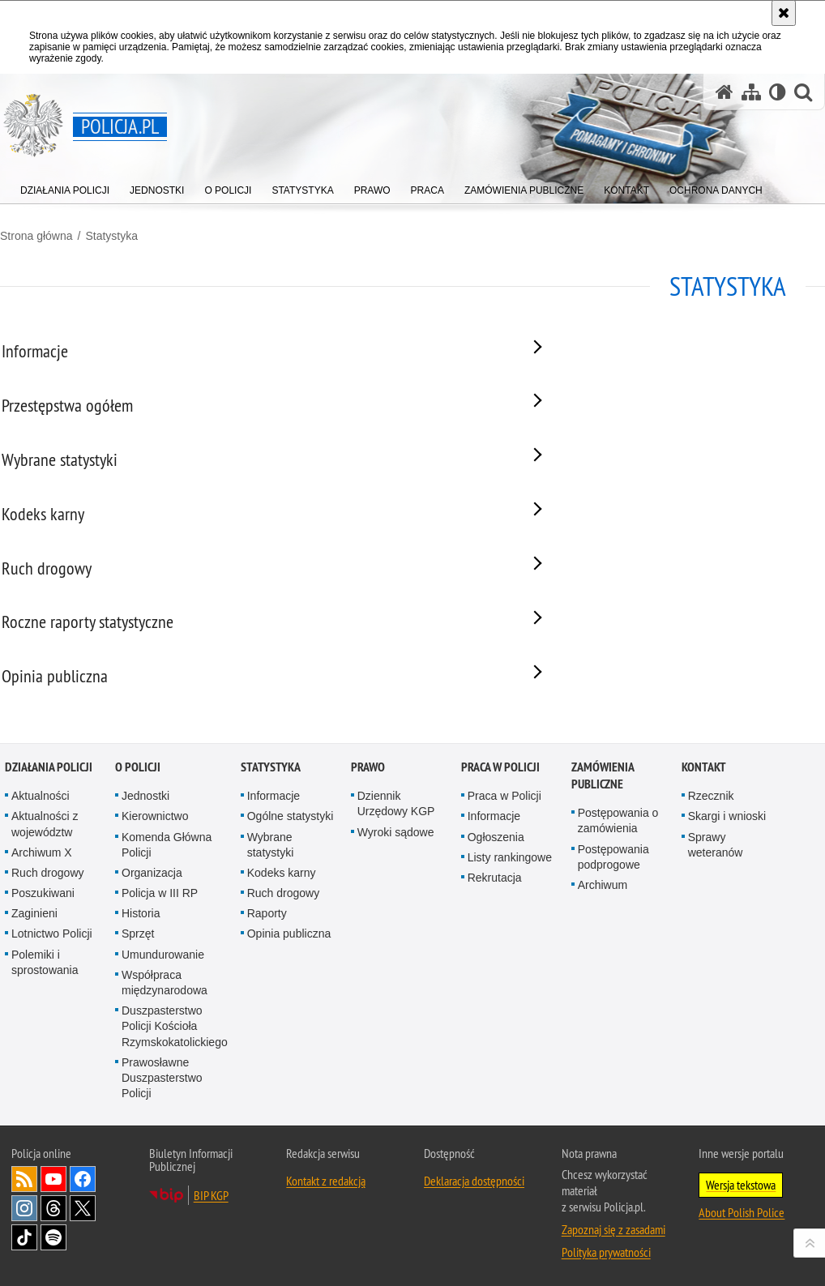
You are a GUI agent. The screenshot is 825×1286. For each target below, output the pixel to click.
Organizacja (152, 951)
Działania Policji (48, 846)
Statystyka (111, 235)
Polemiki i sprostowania (45, 1041)
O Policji (137, 846)
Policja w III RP (160, 972)
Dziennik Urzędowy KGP (396, 883)
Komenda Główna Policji (167, 923)
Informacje (273, 875)
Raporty (267, 992)
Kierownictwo (155, 895)
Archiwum (602, 963)
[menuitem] (65, 186)
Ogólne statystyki (290, 895)
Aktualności (40, 875)
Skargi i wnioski (727, 895)
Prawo (368, 846)
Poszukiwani (43, 972)
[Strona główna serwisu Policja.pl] (724, 92)
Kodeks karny (281, 951)
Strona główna (36, 235)
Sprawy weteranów (715, 923)
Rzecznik (711, 875)
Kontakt (704, 846)
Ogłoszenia (496, 915)
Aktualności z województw (44, 903)
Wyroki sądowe (395, 910)
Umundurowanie (163, 1033)
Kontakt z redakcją (325, 1260)
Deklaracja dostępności (474, 1260)
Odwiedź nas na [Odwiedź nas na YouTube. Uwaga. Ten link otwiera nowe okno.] (53, 1258)
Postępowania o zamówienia (618, 900)
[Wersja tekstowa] (777, 92)
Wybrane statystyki (270, 923)
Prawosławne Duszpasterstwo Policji (162, 1156)
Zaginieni (34, 992)
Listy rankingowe (510, 935)
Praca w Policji (500, 846)
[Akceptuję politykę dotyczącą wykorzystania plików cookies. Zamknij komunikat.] (784, 13)
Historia (141, 992)
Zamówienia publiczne (602, 855)
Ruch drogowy (47, 951)
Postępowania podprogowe (613, 935)
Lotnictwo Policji (51, 1012)
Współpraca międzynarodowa (164, 1061)
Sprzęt (138, 1012)
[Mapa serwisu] (751, 92)
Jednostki (145, 875)
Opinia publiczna (289, 1012)
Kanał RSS (24, 1258)
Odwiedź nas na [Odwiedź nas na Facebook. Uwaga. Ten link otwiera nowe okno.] (83, 1258)
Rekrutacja (495, 956)
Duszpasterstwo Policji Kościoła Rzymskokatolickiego (175, 1105)
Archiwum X (41, 931)
